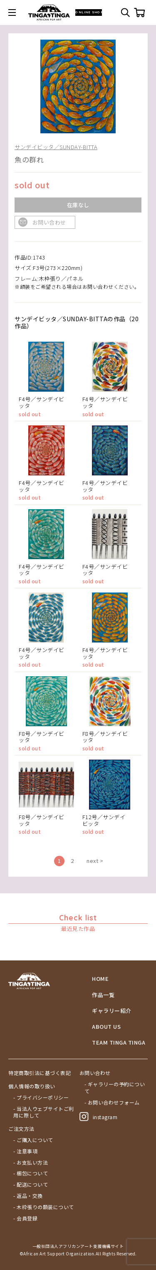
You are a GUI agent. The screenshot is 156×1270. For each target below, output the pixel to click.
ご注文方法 (21, 1128)
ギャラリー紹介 (111, 1011)
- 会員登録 (25, 1218)
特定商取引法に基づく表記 (39, 1073)
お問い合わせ (49, 222)
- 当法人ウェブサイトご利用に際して (43, 1112)
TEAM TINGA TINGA (118, 1042)
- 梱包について (30, 1173)
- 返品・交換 (28, 1195)
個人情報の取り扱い (31, 1086)
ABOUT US (106, 1026)
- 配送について (30, 1184)
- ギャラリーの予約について (114, 1088)
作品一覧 (103, 995)
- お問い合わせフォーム (112, 1102)
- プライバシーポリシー (41, 1097)
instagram (98, 1116)
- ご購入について (33, 1140)
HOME (100, 978)
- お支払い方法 (30, 1162)
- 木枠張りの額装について (43, 1207)
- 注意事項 (25, 1151)
